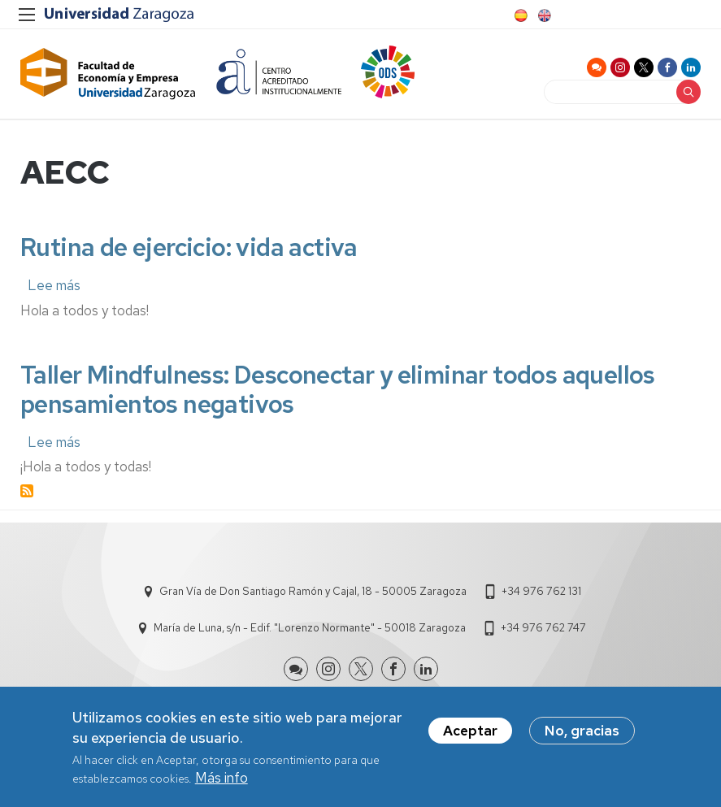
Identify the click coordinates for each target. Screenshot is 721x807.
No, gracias (582, 733)
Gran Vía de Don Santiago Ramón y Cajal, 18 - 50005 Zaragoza (313, 595)
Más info (221, 780)
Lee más (54, 289)
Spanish (519, 15)
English (543, 15)
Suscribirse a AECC (26, 494)
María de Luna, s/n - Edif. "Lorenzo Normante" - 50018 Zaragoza (310, 632)
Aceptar (470, 733)
